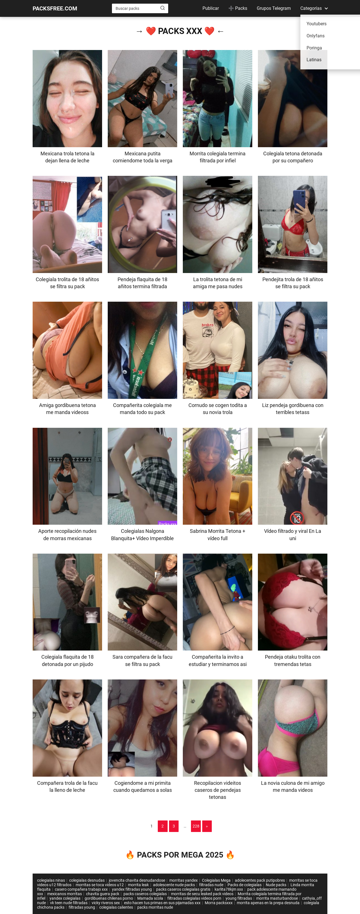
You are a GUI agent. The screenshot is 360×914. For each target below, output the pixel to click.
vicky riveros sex (106, 903)
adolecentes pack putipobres (260, 880)
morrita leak (138, 885)
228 (196, 826)
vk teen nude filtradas (68, 903)
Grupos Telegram (274, 8)
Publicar (210, 8)
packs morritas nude (155, 907)
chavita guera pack (102, 894)
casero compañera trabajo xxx (81, 889)
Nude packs (276, 885)
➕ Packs (237, 8)
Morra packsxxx (219, 903)
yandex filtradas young (132, 889)
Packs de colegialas (245, 885)
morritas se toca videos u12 (100, 885)
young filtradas (239, 898)
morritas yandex (183, 880)
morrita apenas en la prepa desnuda (268, 903)
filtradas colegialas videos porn (194, 898)
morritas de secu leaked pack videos (202, 894)
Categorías (311, 8)
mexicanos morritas (64, 894)
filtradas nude (211, 885)
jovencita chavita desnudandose (137, 880)
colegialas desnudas (87, 880)
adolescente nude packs (174, 885)
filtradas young (82, 907)
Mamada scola (150, 898)
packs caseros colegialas (145, 894)
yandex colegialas (65, 898)
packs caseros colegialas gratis (183, 889)
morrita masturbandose (277, 898)
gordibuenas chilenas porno (109, 898)
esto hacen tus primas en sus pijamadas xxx (162, 903)
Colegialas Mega (216, 880)
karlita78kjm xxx (229, 889)
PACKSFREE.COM (55, 8)
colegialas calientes (116, 907)
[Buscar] (162, 8)
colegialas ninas (51, 880)
